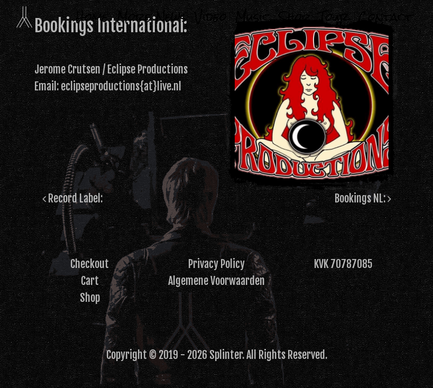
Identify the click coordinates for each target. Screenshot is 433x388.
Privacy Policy (216, 264)
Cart (90, 281)
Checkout (89, 264)
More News (151, 16)
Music (252, 16)
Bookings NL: (363, 198)
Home (92, 16)
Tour (334, 16)
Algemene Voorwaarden (216, 281)
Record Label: (72, 198)
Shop (294, 16)
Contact (385, 16)
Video (211, 16)
